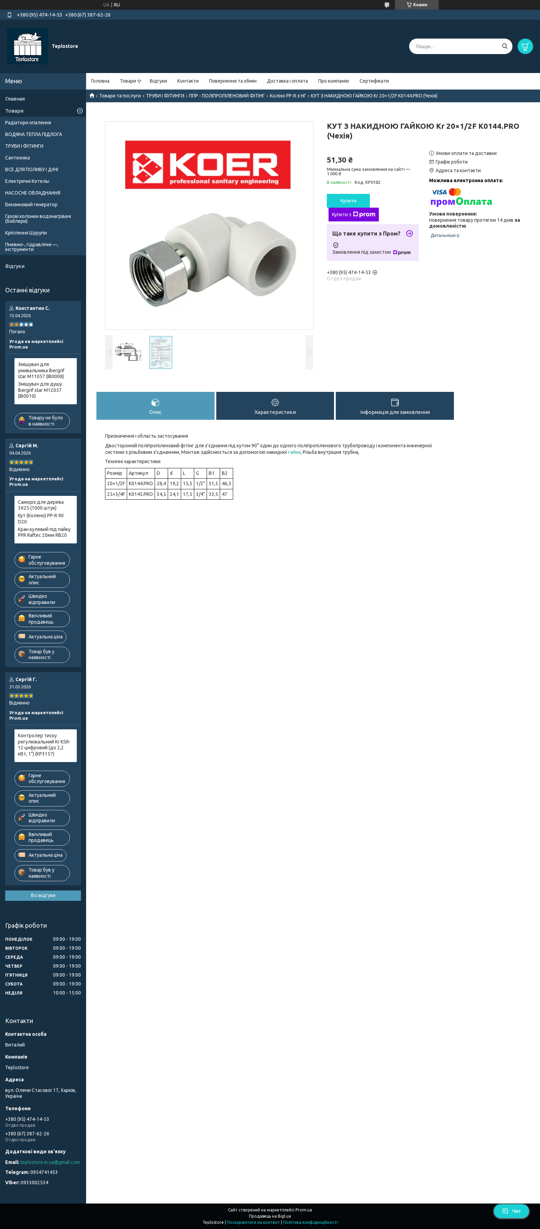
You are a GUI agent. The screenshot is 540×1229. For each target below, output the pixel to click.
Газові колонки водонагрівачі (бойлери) (38, 218)
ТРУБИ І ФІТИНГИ (165, 95)
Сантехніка (17, 157)
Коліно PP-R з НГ (288, 95)
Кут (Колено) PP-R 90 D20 (41, 518)
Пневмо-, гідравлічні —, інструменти (31, 247)
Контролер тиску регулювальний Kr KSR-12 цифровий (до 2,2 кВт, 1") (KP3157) (44, 745)
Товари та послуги (120, 95)
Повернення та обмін (233, 81)
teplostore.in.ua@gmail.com (50, 1162)
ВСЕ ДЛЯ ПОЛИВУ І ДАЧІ (31, 169)
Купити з (353, 214)
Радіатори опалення (28, 122)
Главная (15, 99)
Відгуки (158, 81)
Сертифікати (374, 81)
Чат (511, 1211)
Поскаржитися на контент (253, 1222)
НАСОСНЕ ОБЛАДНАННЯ (32, 193)
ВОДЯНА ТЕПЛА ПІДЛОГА (33, 134)
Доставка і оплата (287, 81)
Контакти (188, 81)
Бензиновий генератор (31, 204)
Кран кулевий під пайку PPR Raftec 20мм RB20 (44, 532)
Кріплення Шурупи (26, 233)
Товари (128, 81)
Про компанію (333, 81)
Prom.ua (303, 1210)
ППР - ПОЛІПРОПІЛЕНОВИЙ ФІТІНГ (227, 95)
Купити (348, 201)
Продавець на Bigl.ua (270, 1216)
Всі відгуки (43, 895)
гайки (294, 452)
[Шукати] (504, 46)
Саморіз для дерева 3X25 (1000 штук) (41, 505)
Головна (100, 81)
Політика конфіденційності (310, 1222)
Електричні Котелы (27, 181)
